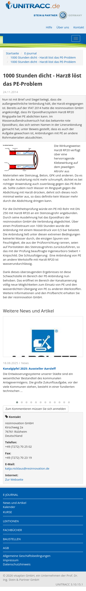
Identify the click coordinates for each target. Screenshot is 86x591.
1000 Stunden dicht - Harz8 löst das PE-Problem (43, 57)
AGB (6, 548)
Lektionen (11, 521)
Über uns (63, 27)
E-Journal (30, 53)
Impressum (10, 560)
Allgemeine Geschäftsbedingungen (26, 556)
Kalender (9, 507)
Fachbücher (12, 530)
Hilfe (49, 27)
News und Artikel (14, 503)
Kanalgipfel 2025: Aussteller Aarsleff (29, 368)
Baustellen (12, 539)
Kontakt (78, 27)
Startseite (12, 53)
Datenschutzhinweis (16, 564)
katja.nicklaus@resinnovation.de (27, 468)
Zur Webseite (14, 479)
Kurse (7, 512)
